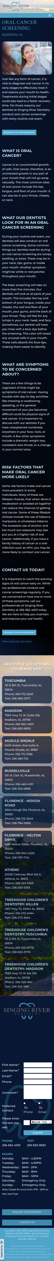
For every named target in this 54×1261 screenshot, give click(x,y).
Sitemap (32, 1239)
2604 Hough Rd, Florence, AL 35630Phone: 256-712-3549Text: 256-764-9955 (25, 816)
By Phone (28, 1110)
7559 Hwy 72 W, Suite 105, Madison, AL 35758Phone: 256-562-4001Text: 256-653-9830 (22, 724)
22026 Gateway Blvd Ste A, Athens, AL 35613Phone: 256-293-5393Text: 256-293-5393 (23, 883)
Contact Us (27, 1227)
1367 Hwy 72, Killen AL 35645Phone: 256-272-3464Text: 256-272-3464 (26, 913)
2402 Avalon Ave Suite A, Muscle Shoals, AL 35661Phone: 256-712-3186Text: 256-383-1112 (22, 754)
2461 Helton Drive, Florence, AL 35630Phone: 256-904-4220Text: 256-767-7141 (26, 851)
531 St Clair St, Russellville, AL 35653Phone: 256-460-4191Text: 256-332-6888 (25, 784)
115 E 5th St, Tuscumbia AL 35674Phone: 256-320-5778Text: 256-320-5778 (26, 945)
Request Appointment (27, 1216)
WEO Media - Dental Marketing (33, 1233)
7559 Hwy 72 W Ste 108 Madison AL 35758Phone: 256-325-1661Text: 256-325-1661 (26, 980)
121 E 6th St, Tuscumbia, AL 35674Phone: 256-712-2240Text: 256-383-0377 (23, 694)
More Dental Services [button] (17, 641)
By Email (42, 1110)
